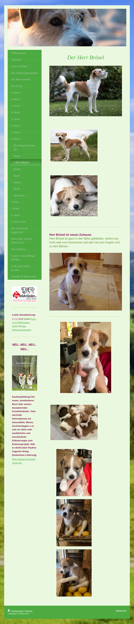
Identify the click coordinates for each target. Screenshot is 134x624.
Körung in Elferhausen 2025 (24, 323)
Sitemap (28, 611)
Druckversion (16, 611)
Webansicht (121, 610)
